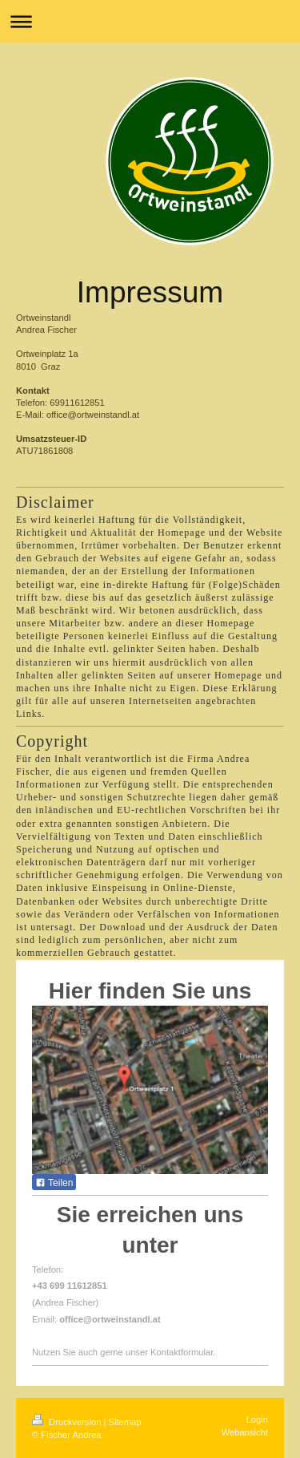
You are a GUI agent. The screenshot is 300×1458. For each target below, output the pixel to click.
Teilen (54, 1183)
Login (257, 1419)
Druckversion (68, 1422)
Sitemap (125, 1422)
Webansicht (245, 1432)
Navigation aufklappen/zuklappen (150, 21)
